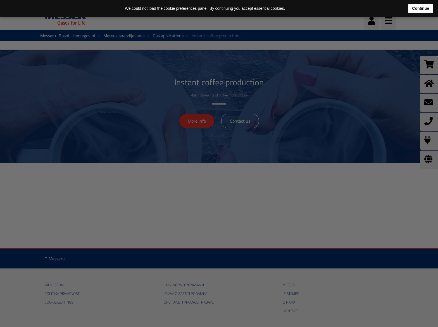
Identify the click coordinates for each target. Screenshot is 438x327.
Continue (420, 8)
